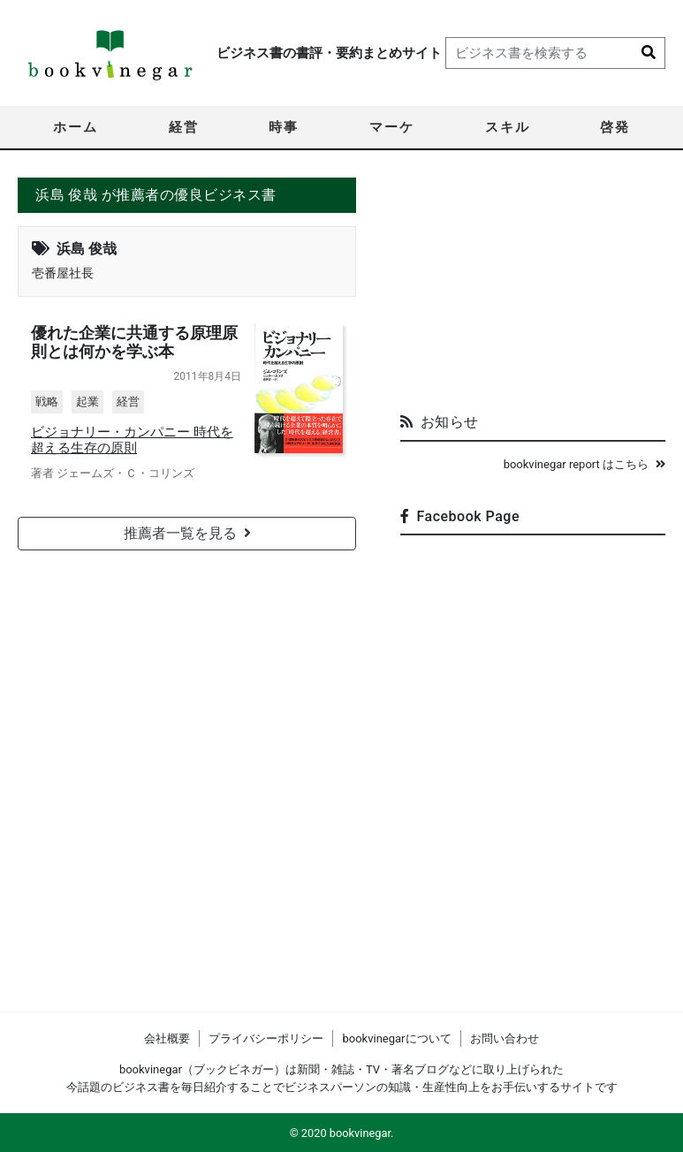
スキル (507, 127)
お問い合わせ (504, 1038)
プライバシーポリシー (266, 1038)
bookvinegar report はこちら (584, 464)
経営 (184, 127)
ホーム (75, 127)
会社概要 (167, 1038)
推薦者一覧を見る (187, 533)
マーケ (391, 127)
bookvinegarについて (396, 1038)
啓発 (615, 127)
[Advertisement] (532, 288)
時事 (284, 127)
